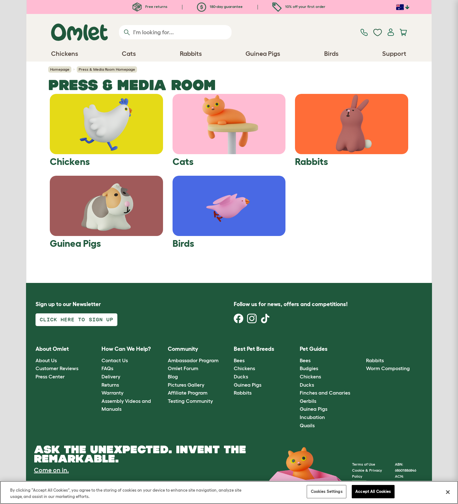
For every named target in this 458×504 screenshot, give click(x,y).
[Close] (448, 492)
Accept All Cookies (373, 491)
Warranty (112, 393)
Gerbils (308, 401)
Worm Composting (388, 368)
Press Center (50, 376)
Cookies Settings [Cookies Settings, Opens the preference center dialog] (327, 491)
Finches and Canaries (325, 393)
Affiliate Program (187, 393)
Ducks (241, 376)
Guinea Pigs (247, 385)
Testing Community (190, 401)
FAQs (107, 368)
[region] (229, 492)
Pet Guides (314, 349)
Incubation (312, 417)
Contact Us (114, 360)
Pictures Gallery (186, 385)
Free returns (150, 6)
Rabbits (243, 393)
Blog (173, 376)
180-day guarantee (220, 6)
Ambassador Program (193, 360)
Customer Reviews (57, 368)
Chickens (244, 368)
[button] (361, 349)
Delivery (110, 376)
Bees (239, 360)
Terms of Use (363, 464)
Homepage (59, 69)
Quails (307, 425)
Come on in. (51, 470)
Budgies (309, 368)
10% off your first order (298, 6)
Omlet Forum (183, 368)
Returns (110, 385)
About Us (46, 360)
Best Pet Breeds (254, 349)
